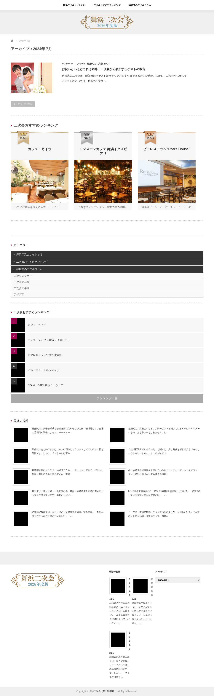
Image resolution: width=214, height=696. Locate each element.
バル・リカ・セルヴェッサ (43, 370)
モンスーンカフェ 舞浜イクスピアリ (49, 340)
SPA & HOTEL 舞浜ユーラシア (45, 385)
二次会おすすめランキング (107, 5)
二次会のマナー (23, 275)
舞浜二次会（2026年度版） (103, 691)
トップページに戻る (23, 104)
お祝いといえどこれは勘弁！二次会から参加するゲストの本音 (103, 69)
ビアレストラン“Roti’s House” (45, 355)
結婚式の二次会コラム (140, 5)
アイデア (81, 63)
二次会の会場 (21, 281)
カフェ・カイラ (37, 324)
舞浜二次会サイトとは (74, 5)
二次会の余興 (21, 288)
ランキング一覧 (107, 398)
